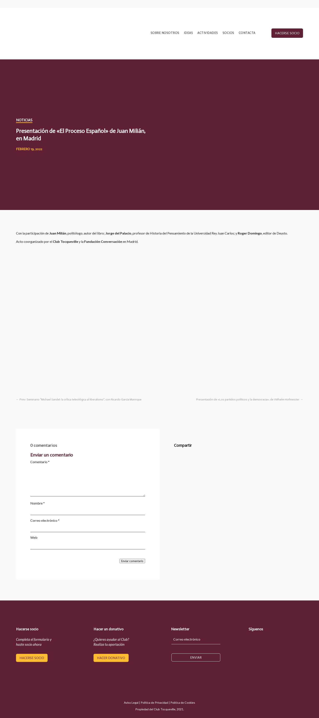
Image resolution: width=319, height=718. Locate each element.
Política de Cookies (182, 702)
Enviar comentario (132, 561)
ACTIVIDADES (207, 33)
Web (33, 537)
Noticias (24, 120)
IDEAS (188, 33)
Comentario (39, 462)
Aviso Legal (131, 702)
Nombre (37, 503)
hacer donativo (111, 658)
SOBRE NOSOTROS (165, 33)
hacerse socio (287, 33)
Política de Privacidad (154, 702)
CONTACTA (247, 33)
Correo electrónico (44, 520)
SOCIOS (228, 33)
